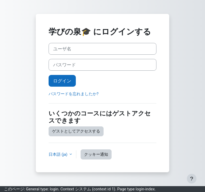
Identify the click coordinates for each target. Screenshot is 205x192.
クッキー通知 (96, 154)
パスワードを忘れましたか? (73, 93)
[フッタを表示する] (191, 178)
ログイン (62, 80)
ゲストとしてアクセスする (76, 131)
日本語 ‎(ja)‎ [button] (58, 154)
